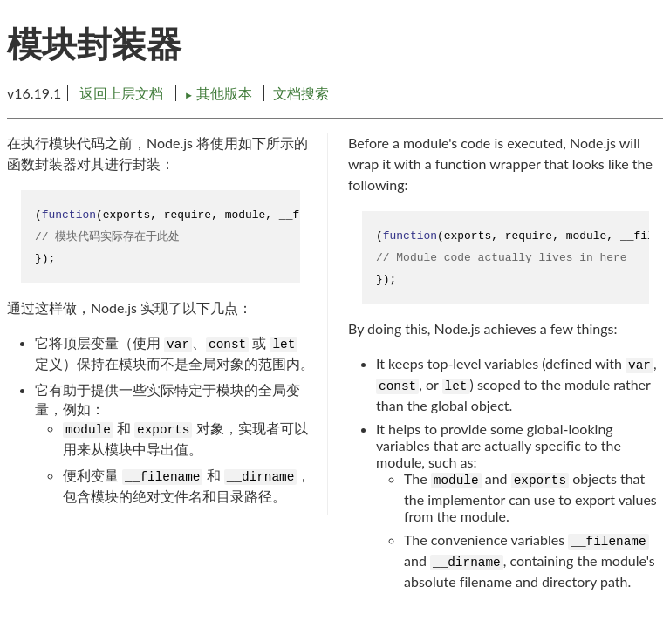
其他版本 (220, 93)
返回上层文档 (121, 93)
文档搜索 (301, 93)
